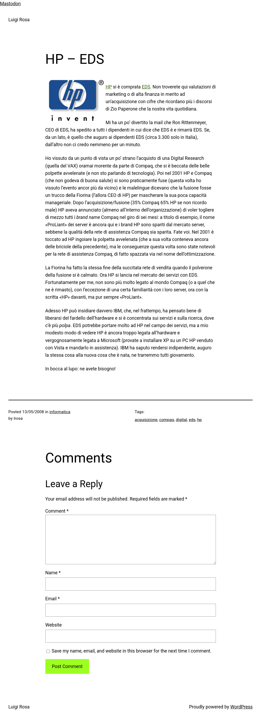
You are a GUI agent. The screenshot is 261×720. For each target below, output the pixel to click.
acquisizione (146, 419)
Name (53, 572)
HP (109, 87)
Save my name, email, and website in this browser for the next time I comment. (131, 651)
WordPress (241, 707)
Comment (57, 511)
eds (192, 419)
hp (199, 419)
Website (53, 625)
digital (181, 419)
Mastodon (10, 3)
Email (52, 598)
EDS (146, 87)
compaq (166, 419)
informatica (60, 411)
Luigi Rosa (19, 19)
